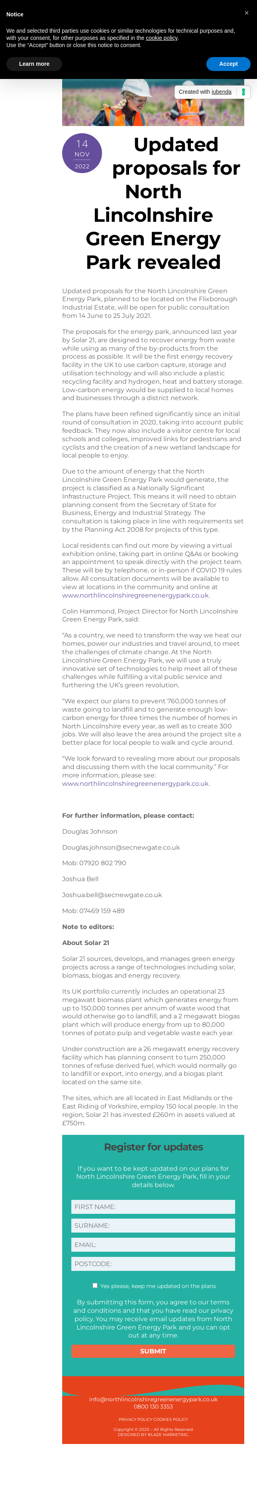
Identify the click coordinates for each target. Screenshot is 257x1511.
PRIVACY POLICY (135, 1419)
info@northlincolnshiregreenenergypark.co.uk (153, 1399)
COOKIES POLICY (170, 1419)
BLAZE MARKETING (168, 1434)
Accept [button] (228, 64)
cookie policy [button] (161, 38)
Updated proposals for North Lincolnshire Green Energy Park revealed (163, 203)
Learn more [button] (34, 64)
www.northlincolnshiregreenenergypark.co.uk (135, 595)
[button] (246, 12)
